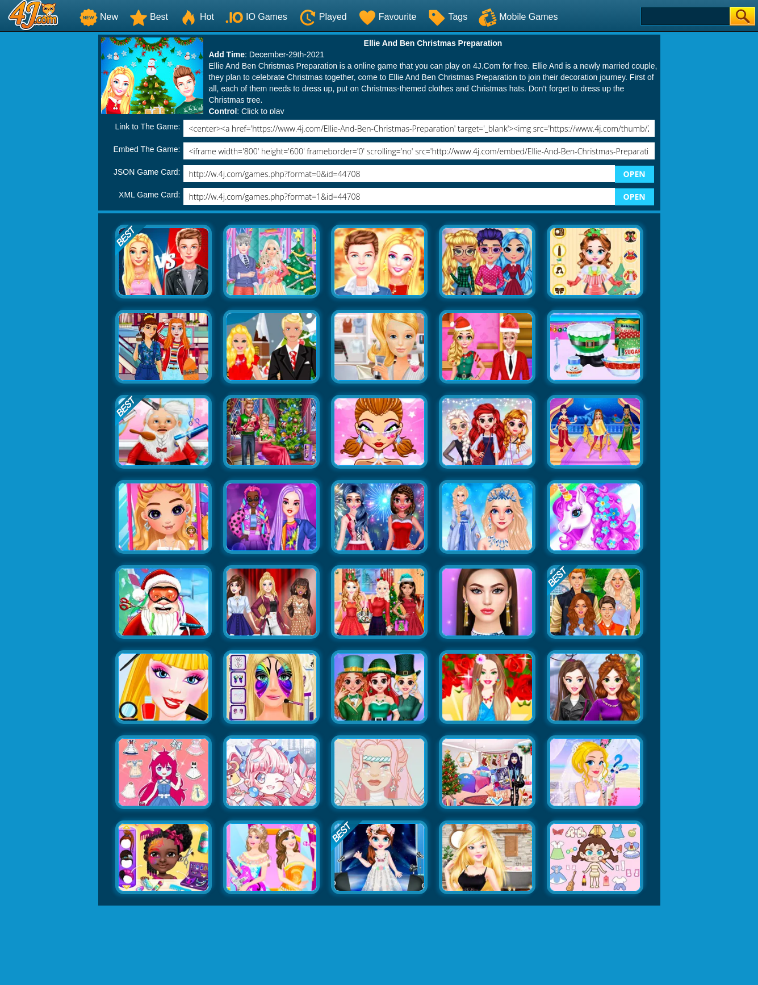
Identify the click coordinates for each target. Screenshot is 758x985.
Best (148, 17)
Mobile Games (518, 17)
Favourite (387, 17)
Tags (447, 17)
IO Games (256, 17)
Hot (196, 17)
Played (323, 17)
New (98, 17)
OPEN (634, 174)
